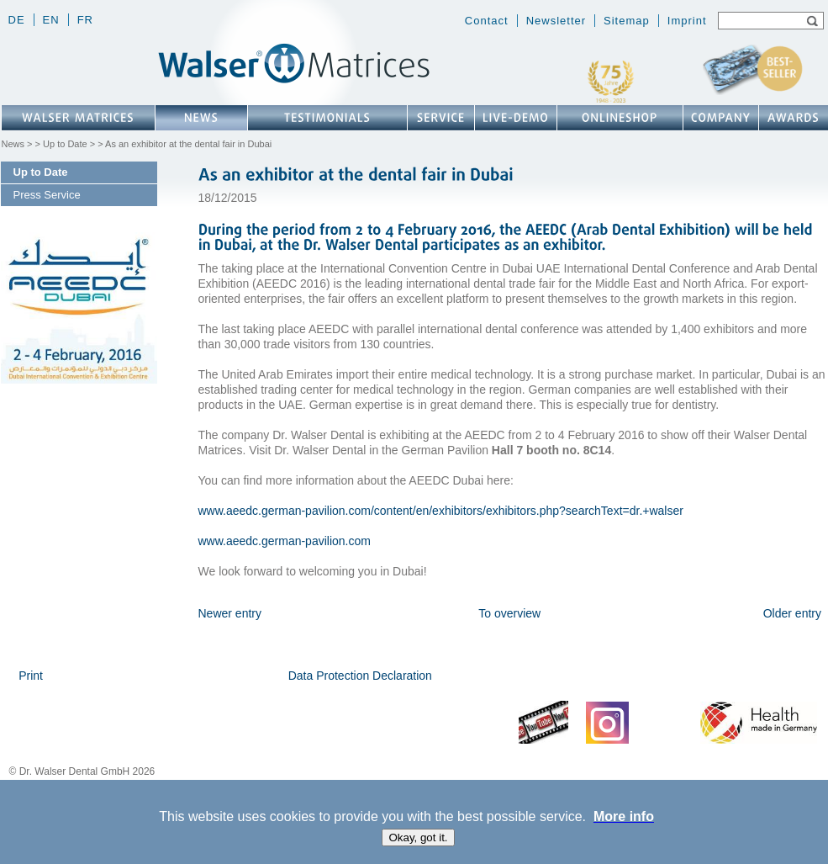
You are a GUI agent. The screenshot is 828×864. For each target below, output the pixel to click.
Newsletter (556, 20)
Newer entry (229, 613)
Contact (487, 20)
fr (85, 19)
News (13, 144)
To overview (509, 613)
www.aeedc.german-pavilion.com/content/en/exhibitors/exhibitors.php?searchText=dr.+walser (440, 510)
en (51, 19)
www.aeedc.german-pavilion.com (284, 541)
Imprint (687, 20)
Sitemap (627, 20)
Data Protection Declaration (360, 675)
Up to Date (65, 144)
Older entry (792, 613)
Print (30, 675)
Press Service (47, 194)
